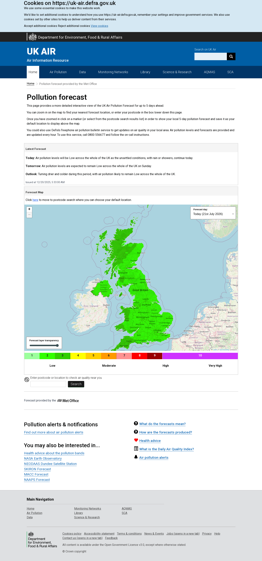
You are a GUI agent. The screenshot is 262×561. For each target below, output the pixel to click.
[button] (29, 209)
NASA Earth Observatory (43, 458)
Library (145, 72)
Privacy (207, 533)
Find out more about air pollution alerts (53, 432)
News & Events (154, 533)
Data (82, 72)
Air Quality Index (164, 449)
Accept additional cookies (40, 26)
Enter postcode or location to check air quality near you (66, 377)
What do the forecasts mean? (160, 424)
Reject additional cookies (74, 26)
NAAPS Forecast (37, 480)
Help (217, 533)
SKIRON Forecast (37, 469)
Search (76, 384)
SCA (230, 72)
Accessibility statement (99, 533)
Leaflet (214, 350)
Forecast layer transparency (44, 340)
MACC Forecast (36, 474)
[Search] (231, 56)
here (35, 200)
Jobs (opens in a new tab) (183, 533)
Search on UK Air (205, 49)
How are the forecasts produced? (163, 432)
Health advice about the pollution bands (54, 453)
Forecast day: (201, 209)
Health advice (147, 441)
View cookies (99, 26)
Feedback (111, 538)
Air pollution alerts (151, 457)
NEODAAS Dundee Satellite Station (50, 464)
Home (33, 72)
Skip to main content (2, 34)
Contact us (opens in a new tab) (82, 538)
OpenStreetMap (224, 350)
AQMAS (209, 72)
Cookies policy (71, 533)
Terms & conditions (129, 533)
